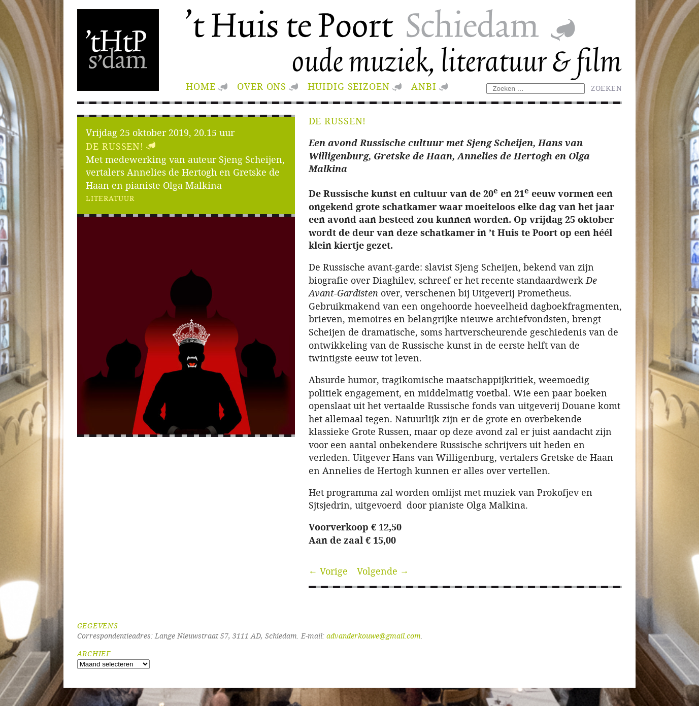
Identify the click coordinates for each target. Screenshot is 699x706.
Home (201, 86)
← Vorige (328, 571)
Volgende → (383, 571)
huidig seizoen (348, 86)
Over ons (261, 86)
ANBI (424, 86)
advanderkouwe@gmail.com (373, 636)
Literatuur (110, 198)
